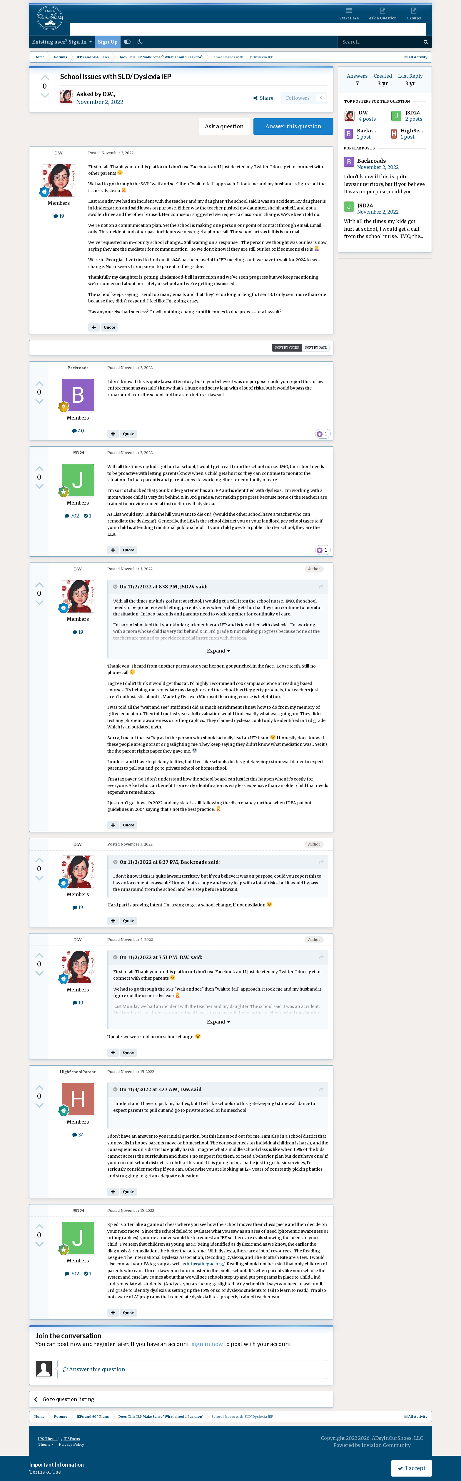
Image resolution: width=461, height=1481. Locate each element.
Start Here (349, 18)
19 (59, 216)
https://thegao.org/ (205, 1264)
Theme (46, 1444)
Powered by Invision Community (372, 1445)
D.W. (108, 94)
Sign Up (108, 42)
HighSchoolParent (78, 1071)
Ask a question (224, 126)
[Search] (363, 42)
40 (78, 431)
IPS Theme (48, 1439)
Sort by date (316, 348)
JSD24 (78, 452)
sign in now (207, 1344)
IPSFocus (72, 1439)
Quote (109, 327)
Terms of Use (45, 1472)
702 (72, 516)
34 (78, 1135)
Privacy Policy (71, 1444)
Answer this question (293, 126)
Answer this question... (95, 1369)
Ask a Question (383, 18)
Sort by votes (287, 348)
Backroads (78, 367)
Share (263, 98)
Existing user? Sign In (62, 42)
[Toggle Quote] (115, 586)
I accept (412, 1468)
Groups (414, 18)
